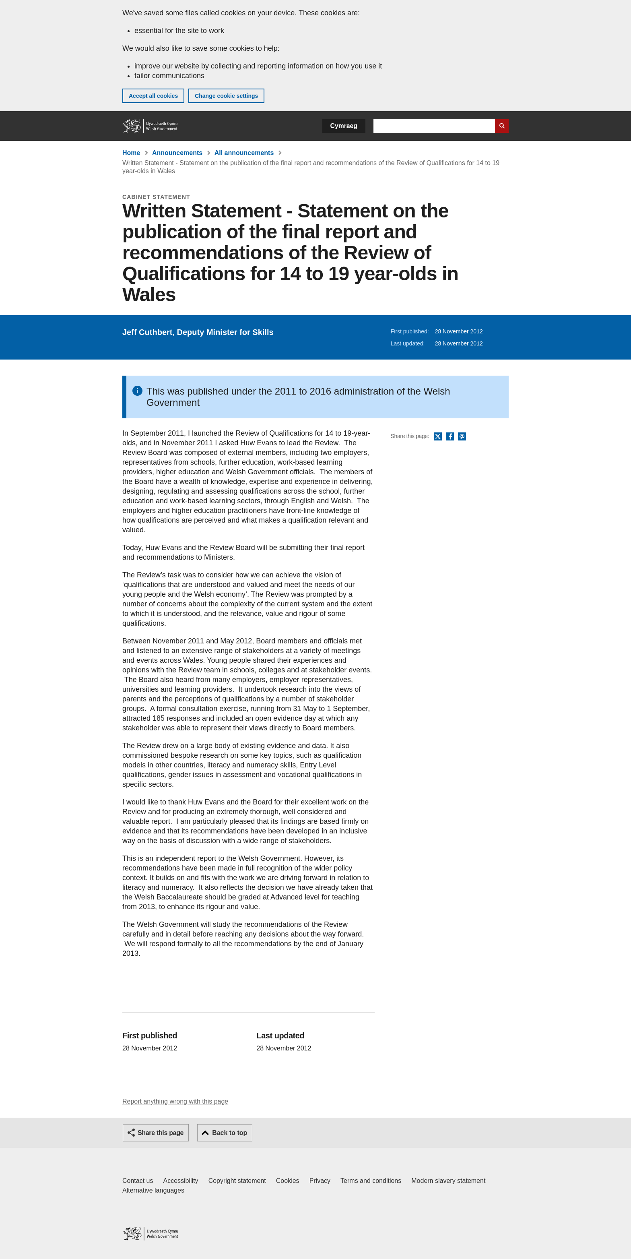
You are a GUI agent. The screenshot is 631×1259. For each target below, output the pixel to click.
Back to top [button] (229, 1132)
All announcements (244, 152)
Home (131, 152)
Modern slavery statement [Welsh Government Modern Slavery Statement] (448, 1180)
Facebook (450, 436)
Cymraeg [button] (343, 125)
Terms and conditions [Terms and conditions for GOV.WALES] (370, 1180)
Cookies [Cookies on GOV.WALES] (287, 1180)
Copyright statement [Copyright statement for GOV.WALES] (237, 1180)
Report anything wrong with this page (175, 1101)
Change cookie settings (226, 96)
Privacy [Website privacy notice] (319, 1180)
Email (462, 436)
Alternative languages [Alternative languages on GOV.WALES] (153, 1190)
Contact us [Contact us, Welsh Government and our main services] (137, 1180)
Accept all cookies (153, 96)
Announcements (177, 152)
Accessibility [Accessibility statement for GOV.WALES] (180, 1180)
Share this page (161, 1132)
